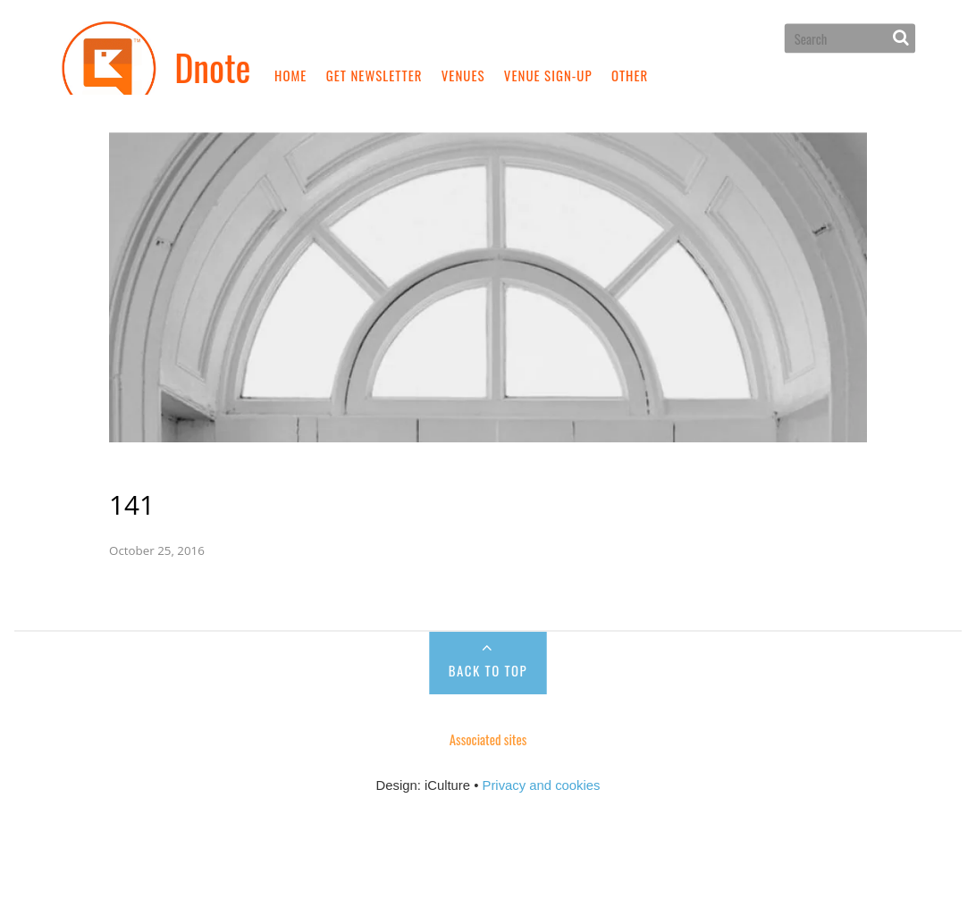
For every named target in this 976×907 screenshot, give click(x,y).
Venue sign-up (548, 75)
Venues (463, 75)
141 (169, 469)
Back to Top (488, 635)
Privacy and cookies (542, 750)
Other (629, 75)
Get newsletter (374, 75)
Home (290, 75)
